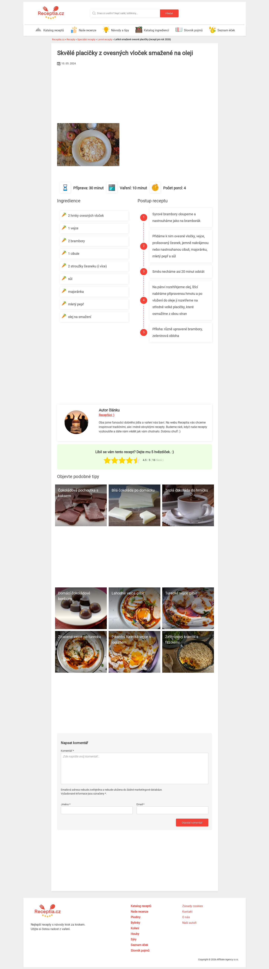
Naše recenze (83, 29)
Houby (135, 934)
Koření (135, 928)
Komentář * (67, 750)
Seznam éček (222, 29)
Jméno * (65, 804)
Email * (140, 804)
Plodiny (136, 917)
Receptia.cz (58, 39)
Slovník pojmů (189, 29)
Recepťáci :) (106, 415)
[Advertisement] (134, 94)
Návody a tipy (116, 29)
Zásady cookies (192, 906)
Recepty (71, 39)
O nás (186, 917)
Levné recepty (105, 39)
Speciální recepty (86, 39)
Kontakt (187, 911)
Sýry (133, 939)
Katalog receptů (49, 29)
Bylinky (135, 922)
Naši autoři (189, 922)
